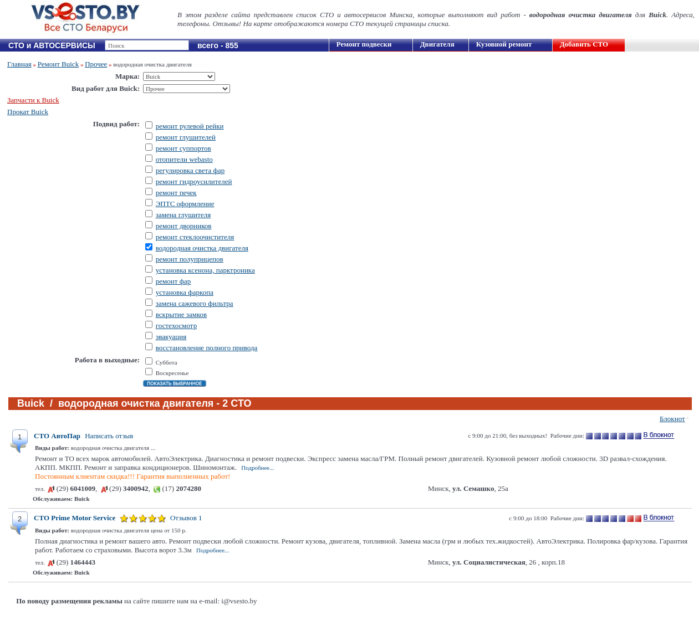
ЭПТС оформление (185, 203)
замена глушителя (183, 215)
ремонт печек (176, 192)
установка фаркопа (184, 292)
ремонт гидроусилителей (194, 181)
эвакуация (171, 336)
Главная (19, 64)
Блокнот (672, 418)
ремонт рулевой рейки (190, 126)
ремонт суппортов (183, 148)
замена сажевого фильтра (194, 303)
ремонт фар (173, 281)
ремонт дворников (184, 226)
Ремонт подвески (364, 44)
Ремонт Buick (58, 64)
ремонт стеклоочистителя (195, 237)
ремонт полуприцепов (189, 259)
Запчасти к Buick (33, 100)
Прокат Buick (27, 111)
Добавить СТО (584, 44)
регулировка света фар (190, 170)
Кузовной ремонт (504, 44)
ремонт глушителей (186, 137)
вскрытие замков (181, 314)
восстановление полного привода (207, 348)
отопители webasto (184, 159)
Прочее (96, 64)
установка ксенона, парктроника (205, 270)
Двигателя (437, 44)
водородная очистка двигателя (202, 248)
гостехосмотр (176, 325)
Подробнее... (257, 467)
